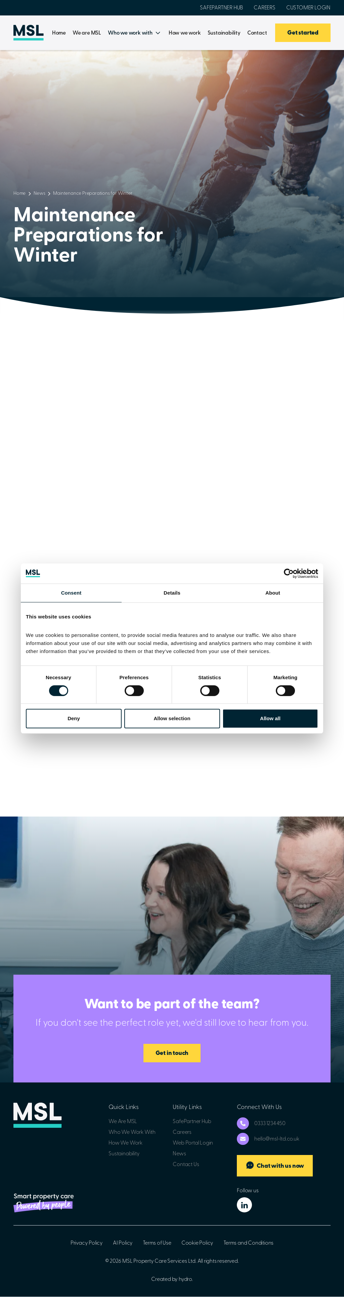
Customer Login (308, 7)
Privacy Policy (87, 1243)
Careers (264, 7)
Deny (74, 718)
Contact (257, 33)
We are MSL (87, 33)
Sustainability (224, 33)
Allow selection (172, 718)
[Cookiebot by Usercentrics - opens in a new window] (288, 573)
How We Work (125, 1143)
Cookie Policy (197, 1243)
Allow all (270, 718)
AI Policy (123, 1243)
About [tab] (272, 593)
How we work (185, 33)
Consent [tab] (71, 593)
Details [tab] (172, 593)
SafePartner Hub (221, 7)
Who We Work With (132, 1132)
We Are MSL (123, 1121)
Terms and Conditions (248, 1243)
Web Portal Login (193, 1143)
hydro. (186, 1279)
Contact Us (186, 1164)
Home (59, 33)
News (39, 193)
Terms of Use (157, 1243)
